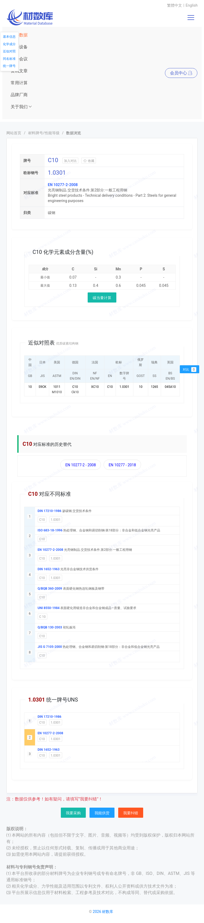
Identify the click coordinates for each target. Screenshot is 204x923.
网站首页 (13, 133)
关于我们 (21, 107)
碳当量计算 (102, 298)
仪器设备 (19, 46)
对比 (189, 369)
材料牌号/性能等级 (44, 133)
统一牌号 (9, 66)
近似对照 (9, 51)
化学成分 (9, 44)
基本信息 (9, 37)
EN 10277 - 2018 (122, 465)
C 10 (42, 617)
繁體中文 (174, 5)
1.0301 (56, 520)
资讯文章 (19, 70)
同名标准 (9, 59)
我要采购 (73, 813)
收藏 (88, 161)
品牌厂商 (19, 94)
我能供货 (102, 813)
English (192, 5)
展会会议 (19, 58)
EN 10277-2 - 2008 (80, 465)
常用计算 (19, 82)
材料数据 (19, 34)
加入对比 (70, 161)
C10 (42, 520)
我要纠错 (130, 813)
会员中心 (181, 72)
